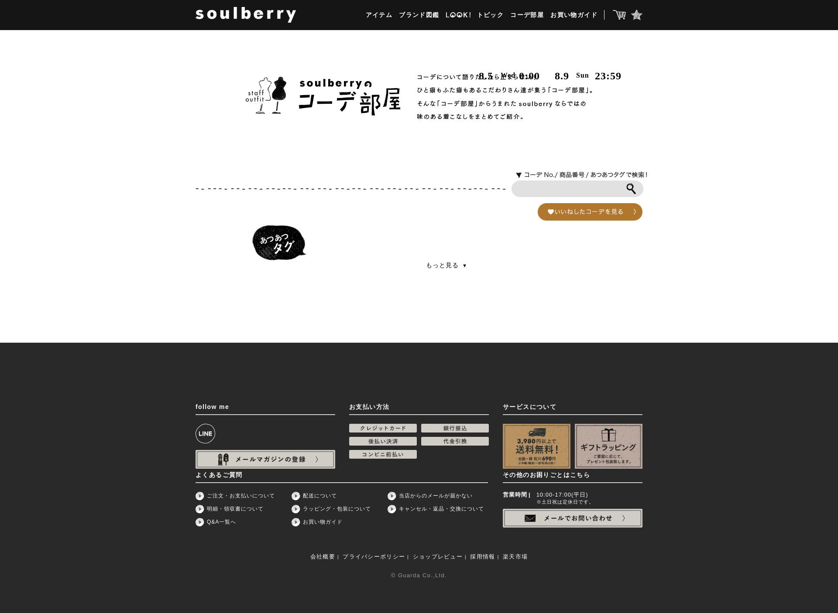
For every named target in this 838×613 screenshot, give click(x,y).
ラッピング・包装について (337, 509)
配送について (320, 496)
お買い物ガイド (574, 15)
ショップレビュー (438, 556)
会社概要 (322, 556)
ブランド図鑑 (419, 15)
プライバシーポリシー (374, 556)
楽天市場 (515, 556)
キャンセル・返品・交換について (441, 509)
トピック (490, 15)
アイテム (379, 15)
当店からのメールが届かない (436, 496)
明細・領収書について (235, 509)
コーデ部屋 (527, 15)
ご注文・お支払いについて (241, 496)
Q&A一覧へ (221, 522)
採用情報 (482, 556)
